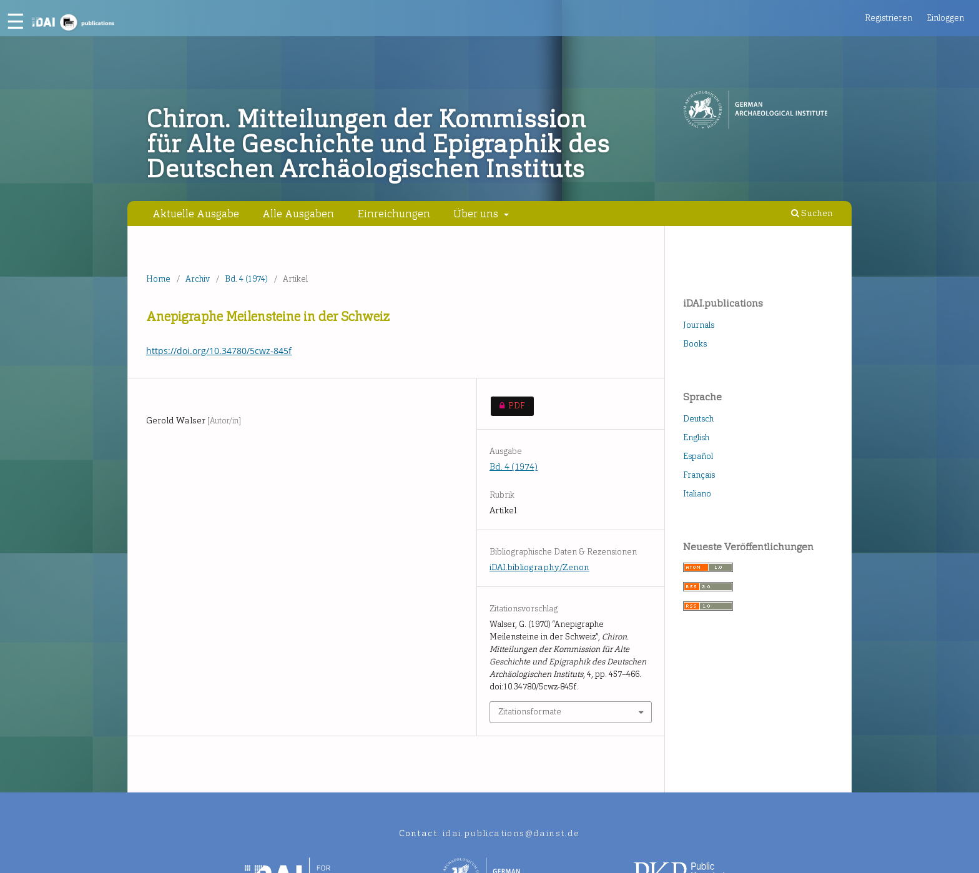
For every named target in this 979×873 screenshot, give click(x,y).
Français (699, 475)
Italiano (697, 493)
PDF (508, 406)
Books (695, 343)
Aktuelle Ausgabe (195, 213)
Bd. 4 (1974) (246, 279)
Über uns (477, 213)
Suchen (812, 213)
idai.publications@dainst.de (511, 833)
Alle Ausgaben (298, 213)
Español (698, 456)
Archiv (197, 279)
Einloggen (945, 17)
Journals (698, 325)
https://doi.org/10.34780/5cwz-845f (219, 351)
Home (158, 279)
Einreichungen (394, 213)
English (696, 437)
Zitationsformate (529, 711)
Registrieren (888, 17)
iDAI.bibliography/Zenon (539, 567)
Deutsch (698, 418)
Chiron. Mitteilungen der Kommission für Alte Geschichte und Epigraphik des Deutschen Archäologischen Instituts (378, 144)
